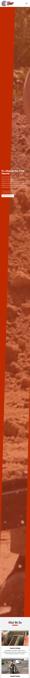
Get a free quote (7, 196)
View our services (8, 192)
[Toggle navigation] (26, 3)
